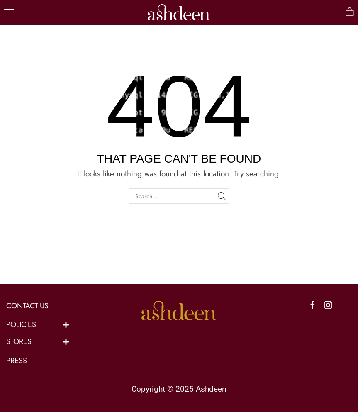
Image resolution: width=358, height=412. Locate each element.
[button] (9, 12)
